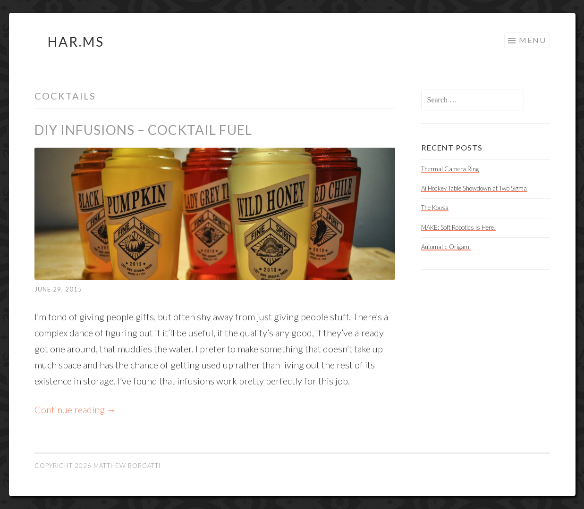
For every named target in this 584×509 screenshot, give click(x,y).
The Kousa (435, 207)
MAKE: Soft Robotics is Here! (458, 227)
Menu (532, 39)
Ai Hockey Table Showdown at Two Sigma (474, 188)
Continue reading (75, 409)
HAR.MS (76, 41)
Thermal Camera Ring (450, 169)
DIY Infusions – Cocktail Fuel (143, 130)
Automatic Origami (446, 246)
